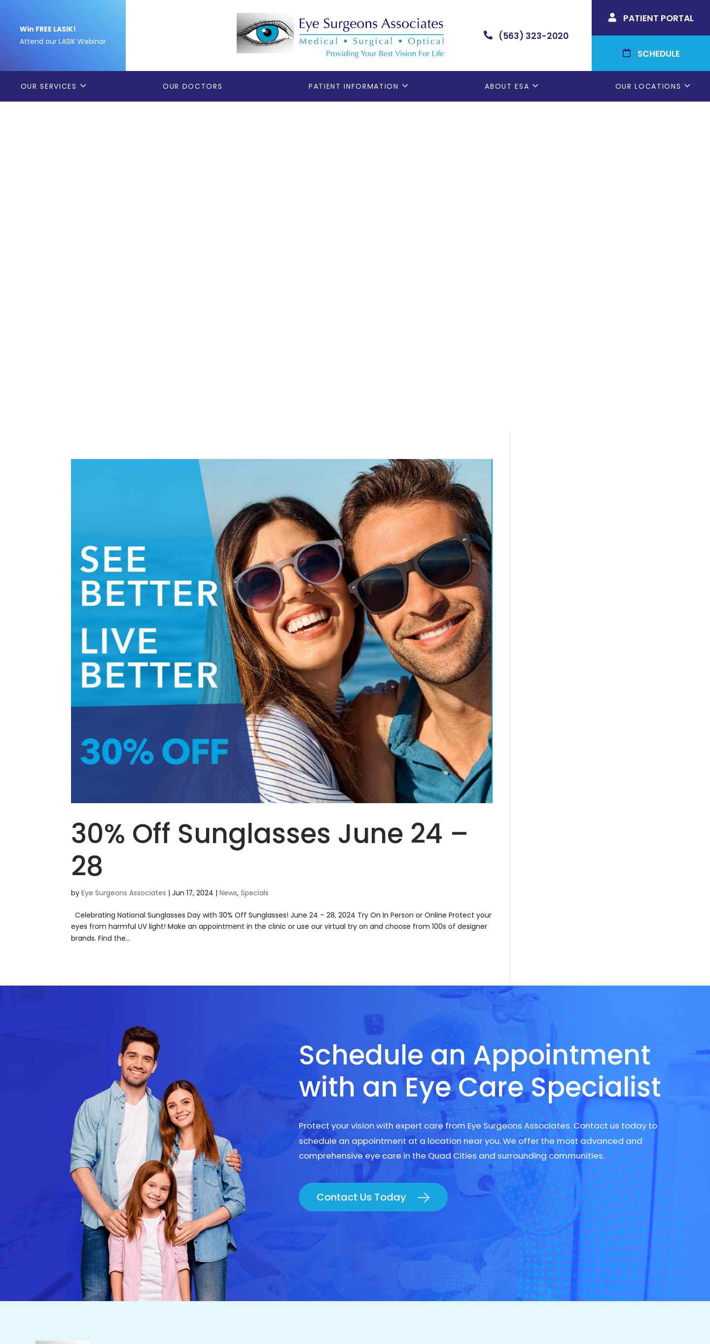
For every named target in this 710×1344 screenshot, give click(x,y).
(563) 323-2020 (139, 1082)
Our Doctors (192, 86)
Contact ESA (389, 1123)
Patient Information (354, 86)
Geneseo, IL (552, 1073)
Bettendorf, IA (557, 1056)
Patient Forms (393, 1056)
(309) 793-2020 (136, 1105)
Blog (373, 1139)
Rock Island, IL (556, 1090)
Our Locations (648, 86)
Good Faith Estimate (513, 1318)
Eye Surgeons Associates (123, 564)
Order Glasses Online (407, 1073)
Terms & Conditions (435, 1318)
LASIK (374, 1106)
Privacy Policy (369, 1318)
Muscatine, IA (556, 1106)
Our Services (49, 86)
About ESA (507, 86)
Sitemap (572, 1318)
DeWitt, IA (548, 1123)
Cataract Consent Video (415, 1090)
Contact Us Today (361, 868)
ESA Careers (389, 1156)
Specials (255, 564)
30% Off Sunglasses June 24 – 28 (270, 521)
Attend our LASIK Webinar (63, 41)
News (228, 564)
